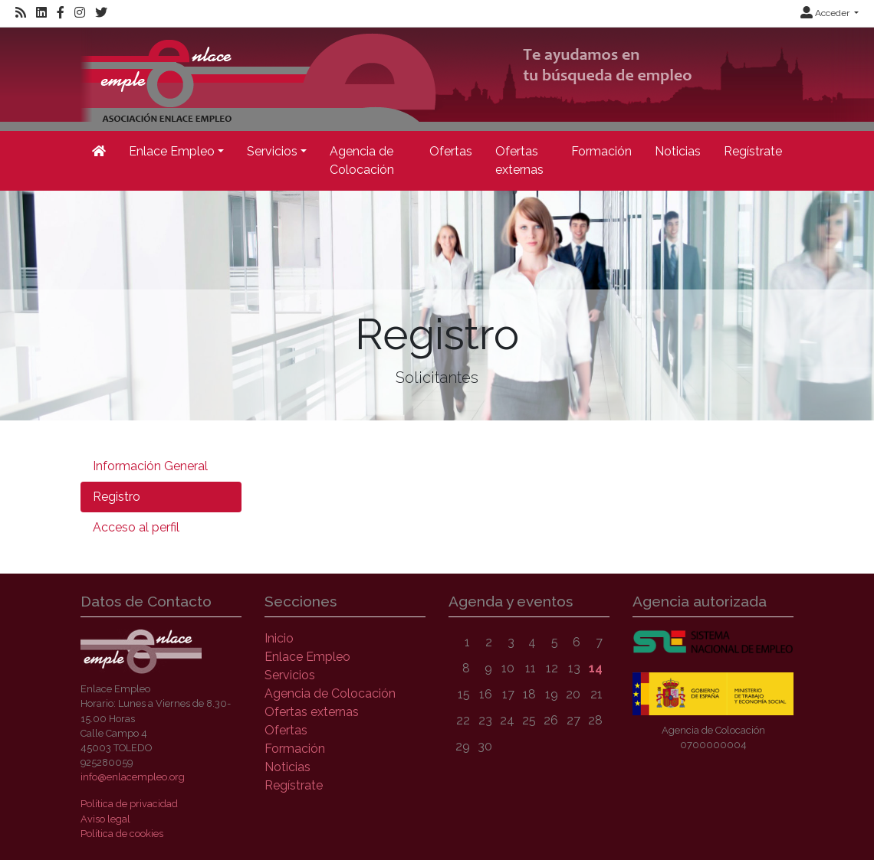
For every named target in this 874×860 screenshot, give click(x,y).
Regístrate (753, 151)
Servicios (289, 675)
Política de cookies (121, 833)
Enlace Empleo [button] (172, 151)
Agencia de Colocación (362, 160)
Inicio (279, 638)
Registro (116, 496)
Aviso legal (105, 819)
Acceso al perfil (136, 527)
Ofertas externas (519, 160)
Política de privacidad (129, 803)
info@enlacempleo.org (132, 777)
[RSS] (20, 13)
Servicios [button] (272, 151)
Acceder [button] (826, 13)
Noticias (678, 151)
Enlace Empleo (307, 656)
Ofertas (450, 151)
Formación (601, 151)
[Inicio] (98, 151)
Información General (150, 466)
